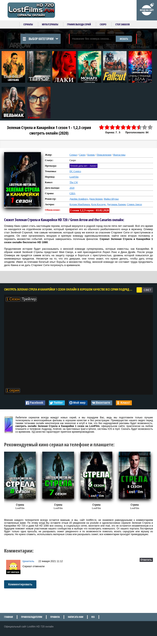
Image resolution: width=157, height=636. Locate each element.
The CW (74, 182)
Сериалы (28, 24)
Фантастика (119, 154)
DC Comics (75, 171)
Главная (8, 617)
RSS (93, 617)
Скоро (103, 24)
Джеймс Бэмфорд (79, 198)
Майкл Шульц (111, 198)
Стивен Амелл (134, 204)
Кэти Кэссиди (98, 204)
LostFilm (74, 176)
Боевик (91, 154)
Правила (55, 617)
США (72, 193)
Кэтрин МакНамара (80, 204)
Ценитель (28, 561)
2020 (72, 187)
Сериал (73, 154)
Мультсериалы (50, 24)
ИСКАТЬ (124, 39)
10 (150, 127)
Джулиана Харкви (116, 204)
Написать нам (75, 617)
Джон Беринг (95, 198)
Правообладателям (31, 617)
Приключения (104, 154)
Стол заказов (122, 24)
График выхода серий (79, 24)
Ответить (146, 559)
